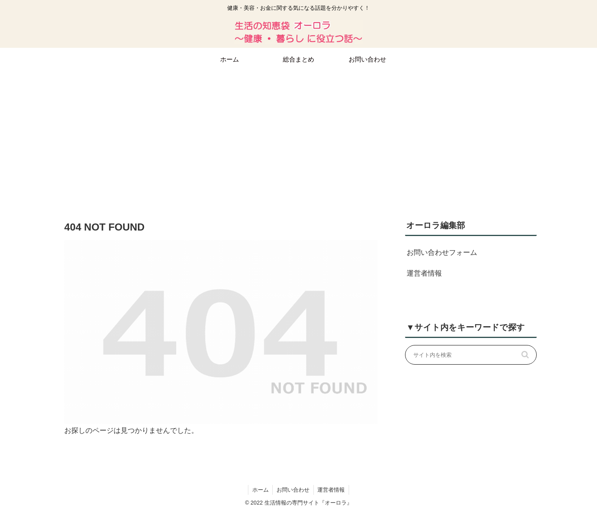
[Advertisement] (298, 136)
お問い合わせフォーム (442, 252)
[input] (471, 355)
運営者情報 (424, 273)
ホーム (260, 490)
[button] (525, 355)
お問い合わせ (293, 490)
